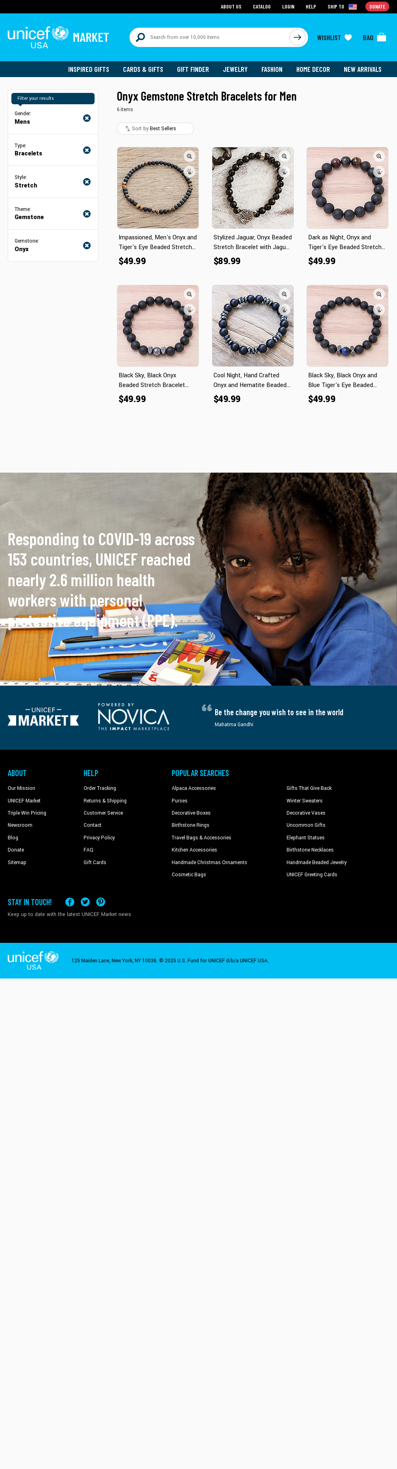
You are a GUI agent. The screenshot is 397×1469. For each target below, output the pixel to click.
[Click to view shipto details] (343, 6)
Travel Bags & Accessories (201, 837)
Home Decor (313, 69)
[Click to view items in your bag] (375, 37)
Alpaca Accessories (194, 788)
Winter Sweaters (305, 800)
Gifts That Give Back (309, 788)
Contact (92, 825)
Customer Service (103, 813)
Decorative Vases (306, 813)
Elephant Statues (306, 837)
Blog (13, 837)
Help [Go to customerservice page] (311, 6)
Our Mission (21, 788)
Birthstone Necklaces (310, 850)
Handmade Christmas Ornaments (209, 862)
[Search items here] (209, 37)
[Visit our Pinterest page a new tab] (101, 901)
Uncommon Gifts (306, 825)
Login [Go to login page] (288, 6)
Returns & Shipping (105, 800)
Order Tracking (100, 788)
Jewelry (235, 69)
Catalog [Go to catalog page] (262, 6)
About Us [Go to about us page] (231, 6)
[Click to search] (297, 37)
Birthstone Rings (190, 825)
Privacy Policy (99, 837)
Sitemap (17, 862)
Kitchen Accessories (194, 850)
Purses (180, 800)
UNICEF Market (24, 800)
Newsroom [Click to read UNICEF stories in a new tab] (20, 825)
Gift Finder (193, 69)
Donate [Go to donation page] (377, 6)
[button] (189, 156)
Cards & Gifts (143, 69)
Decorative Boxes (191, 813)
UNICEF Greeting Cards (312, 874)
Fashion (272, 69)
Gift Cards (95, 862)
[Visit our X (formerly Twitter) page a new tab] (85, 901)
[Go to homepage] (58, 37)
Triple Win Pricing (27, 813)
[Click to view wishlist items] (334, 37)
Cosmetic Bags (189, 874)
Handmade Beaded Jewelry (317, 862)
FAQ (88, 850)
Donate (16, 850)
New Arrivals (363, 69)
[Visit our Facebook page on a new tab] (70, 901)
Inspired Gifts (88, 69)
